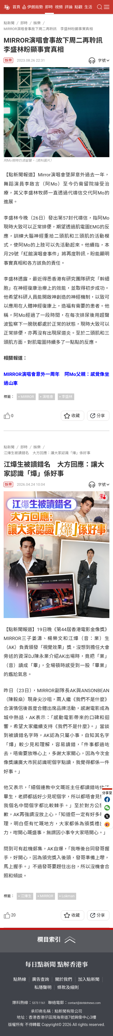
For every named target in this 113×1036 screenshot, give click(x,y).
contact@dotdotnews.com (84, 1003)
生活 (88, 7)
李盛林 (67, 397)
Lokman (68, 896)
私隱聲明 (43, 987)
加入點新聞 (89, 979)
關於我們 (63, 979)
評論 (69, 7)
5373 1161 (38, 1003)
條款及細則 (68, 987)
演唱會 (47, 397)
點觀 (78, 7)
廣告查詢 (40, 979)
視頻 (59, 7)
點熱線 (19, 979)
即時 (49, 7)
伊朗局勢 (35, 7)
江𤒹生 (26, 896)
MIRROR (27, 397)
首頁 (16, 7)
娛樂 (8, 60)
